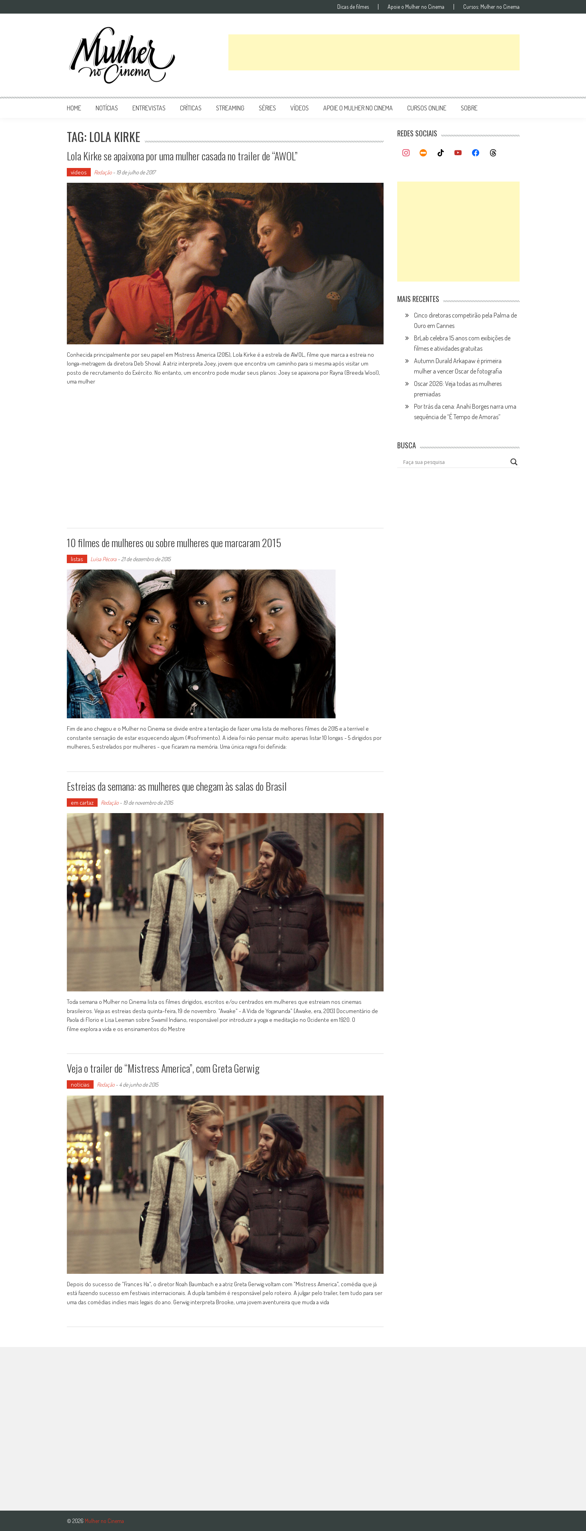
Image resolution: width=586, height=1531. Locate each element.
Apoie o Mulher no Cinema (416, 7)
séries (267, 108)
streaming (230, 108)
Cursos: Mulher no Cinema (491, 7)
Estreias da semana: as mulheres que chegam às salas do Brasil (177, 786)
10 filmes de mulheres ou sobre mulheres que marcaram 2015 (174, 542)
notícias (107, 108)
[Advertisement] (374, 52)
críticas (191, 108)
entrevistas (149, 108)
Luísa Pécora (103, 559)
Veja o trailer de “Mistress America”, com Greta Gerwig (163, 1068)
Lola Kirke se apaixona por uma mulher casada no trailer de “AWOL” (182, 156)
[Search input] (454, 462)
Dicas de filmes (353, 7)
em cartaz (82, 802)
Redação (103, 172)
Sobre (469, 108)
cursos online (426, 108)
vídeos (299, 108)
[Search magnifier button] (514, 462)
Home (74, 108)
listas (77, 559)
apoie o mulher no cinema (358, 108)
